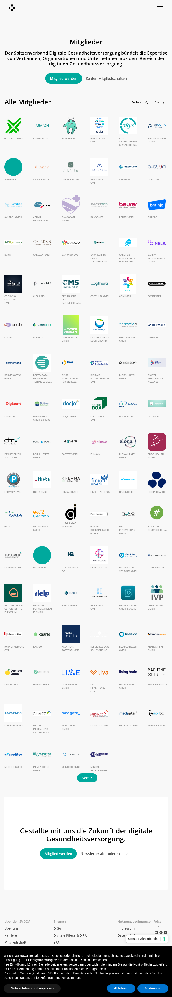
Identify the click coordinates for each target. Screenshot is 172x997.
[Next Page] (87, 777)
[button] (159, 8)
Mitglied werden (63, 78)
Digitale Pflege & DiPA (70, 935)
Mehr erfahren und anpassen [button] (32, 988)
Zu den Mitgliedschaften (106, 78)
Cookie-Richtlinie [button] (80, 960)
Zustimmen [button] (152, 988)
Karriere (10, 935)
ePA (56, 942)
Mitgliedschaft (15, 942)
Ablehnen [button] (121, 988)
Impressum (126, 928)
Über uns (11, 928)
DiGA (57, 928)
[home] (12, 8)
